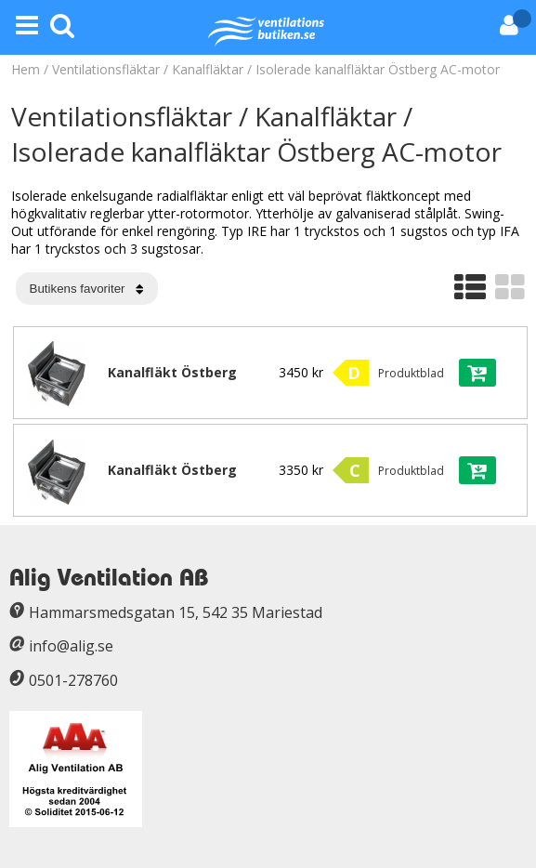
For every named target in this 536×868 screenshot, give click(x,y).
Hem (25, 69)
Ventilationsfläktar (106, 69)
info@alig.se (71, 646)
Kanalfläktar (207, 69)
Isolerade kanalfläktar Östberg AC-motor (377, 69)
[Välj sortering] (87, 288)
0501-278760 (73, 680)
